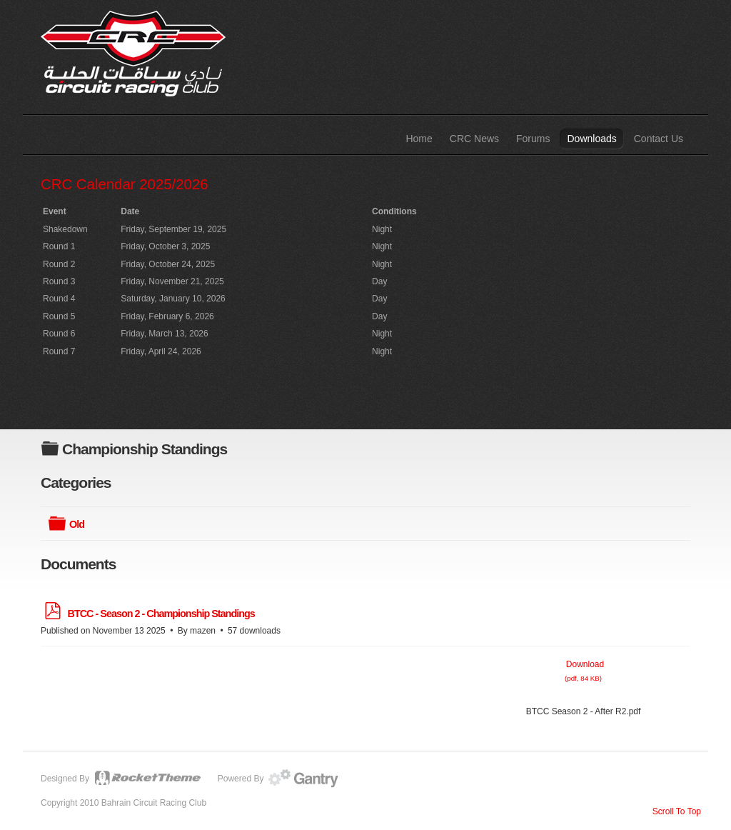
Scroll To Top (676, 811)
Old (76, 524)
